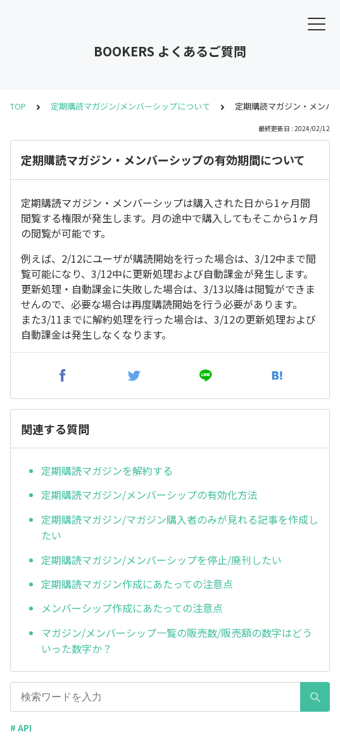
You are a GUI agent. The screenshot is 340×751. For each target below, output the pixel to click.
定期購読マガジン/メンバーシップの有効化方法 (149, 494)
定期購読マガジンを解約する (107, 470)
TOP (18, 106)
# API (21, 727)
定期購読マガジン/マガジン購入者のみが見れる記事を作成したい (179, 527)
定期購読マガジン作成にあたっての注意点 (137, 583)
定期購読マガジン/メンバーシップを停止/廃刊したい (161, 559)
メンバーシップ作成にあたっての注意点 (132, 607)
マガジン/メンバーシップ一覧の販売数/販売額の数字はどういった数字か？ (176, 641)
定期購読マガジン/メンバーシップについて (130, 106)
